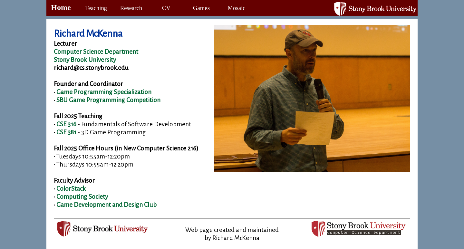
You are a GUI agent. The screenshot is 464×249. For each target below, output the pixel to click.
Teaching (96, 8)
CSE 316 (66, 124)
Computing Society (82, 196)
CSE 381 (66, 132)
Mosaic (237, 8)
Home (61, 7)
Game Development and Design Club (106, 204)
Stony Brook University (85, 59)
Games (201, 8)
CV (166, 8)
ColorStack (71, 188)
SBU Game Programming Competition (108, 100)
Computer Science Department (96, 51)
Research (131, 8)
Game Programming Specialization (103, 92)
